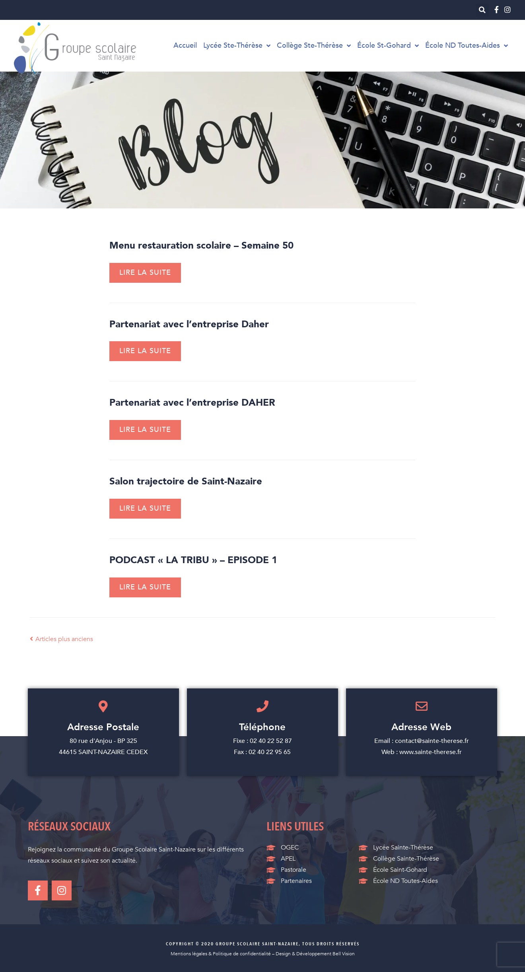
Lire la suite (145, 273)
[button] (482, 10)
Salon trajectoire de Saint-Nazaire (185, 481)
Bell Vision (343, 954)
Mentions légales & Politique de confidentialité (221, 954)
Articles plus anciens (61, 639)
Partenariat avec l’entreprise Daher (189, 324)
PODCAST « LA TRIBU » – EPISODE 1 (193, 560)
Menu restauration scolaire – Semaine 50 (201, 245)
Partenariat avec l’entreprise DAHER (192, 402)
